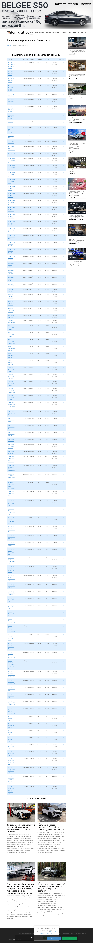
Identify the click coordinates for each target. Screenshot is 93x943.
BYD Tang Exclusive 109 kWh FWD (11, 348)
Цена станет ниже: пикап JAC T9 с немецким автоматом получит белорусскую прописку (51, 887)
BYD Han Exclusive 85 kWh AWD (11, 296)
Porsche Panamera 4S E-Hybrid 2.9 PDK (11, 770)
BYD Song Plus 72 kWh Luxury (11, 334)
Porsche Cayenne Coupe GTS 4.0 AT (11, 637)
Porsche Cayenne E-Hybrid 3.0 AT (11, 681)
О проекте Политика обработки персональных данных (31, 933)
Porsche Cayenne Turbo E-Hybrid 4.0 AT (11, 710)
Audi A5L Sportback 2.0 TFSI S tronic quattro (11, 65)
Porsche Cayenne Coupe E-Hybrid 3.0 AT (11, 628)
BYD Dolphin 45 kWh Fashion (11, 264)
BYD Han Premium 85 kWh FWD (11, 310)
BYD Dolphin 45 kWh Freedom (11, 271)
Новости (64, 33)
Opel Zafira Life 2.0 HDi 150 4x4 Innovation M (11, 468)
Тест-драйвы (72, 33)
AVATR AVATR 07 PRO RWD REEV (11, 181)
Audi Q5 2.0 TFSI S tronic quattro (11, 101)
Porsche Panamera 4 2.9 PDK (11, 753)
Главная (9, 45)
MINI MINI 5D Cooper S (11, 452)
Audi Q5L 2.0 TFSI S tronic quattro (11, 116)
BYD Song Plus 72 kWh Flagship (11, 327)
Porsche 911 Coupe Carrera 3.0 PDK (11, 551)
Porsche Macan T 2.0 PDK (11, 739)
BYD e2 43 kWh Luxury (11, 290)
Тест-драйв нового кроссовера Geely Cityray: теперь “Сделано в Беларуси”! (51, 827)
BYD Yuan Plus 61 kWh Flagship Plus (11, 390)
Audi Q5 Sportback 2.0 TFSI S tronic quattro (11, 109)
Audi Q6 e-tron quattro (11, 123)
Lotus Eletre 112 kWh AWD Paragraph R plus (11, 405)
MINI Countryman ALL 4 (11, 420)
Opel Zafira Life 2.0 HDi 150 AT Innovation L (11, 485)
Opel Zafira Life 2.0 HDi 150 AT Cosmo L (11, 476)
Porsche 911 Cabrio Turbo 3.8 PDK (11, 537)
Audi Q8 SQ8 (11, 153)
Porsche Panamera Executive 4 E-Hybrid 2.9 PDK (11, 779)
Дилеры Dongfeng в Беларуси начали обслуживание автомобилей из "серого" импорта (21, 828)
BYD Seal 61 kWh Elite (11, 316)
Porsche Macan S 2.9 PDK (11, 732)
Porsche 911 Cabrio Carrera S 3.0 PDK (11, 529)
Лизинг (48, 33)
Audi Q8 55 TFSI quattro (11, 142)
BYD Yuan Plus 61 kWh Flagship (11, 383)
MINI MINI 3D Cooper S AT (11, 440)
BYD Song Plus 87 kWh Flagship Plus (11, 341)
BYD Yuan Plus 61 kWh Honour (11, 397)
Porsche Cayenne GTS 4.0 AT (11, 688)
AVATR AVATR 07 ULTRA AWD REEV (11, 195)
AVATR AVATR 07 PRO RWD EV (11, 174)
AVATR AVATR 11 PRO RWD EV (11, 202)
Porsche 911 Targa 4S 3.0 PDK (11, 606)
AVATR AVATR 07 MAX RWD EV (11, 160)
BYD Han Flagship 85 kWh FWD (11, 303)
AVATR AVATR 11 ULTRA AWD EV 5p (11, 216)
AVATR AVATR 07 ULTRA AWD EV (11, 188)
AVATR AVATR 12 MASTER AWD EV (11, 223)
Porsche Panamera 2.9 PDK (11, 746)
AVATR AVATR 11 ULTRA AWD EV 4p (11, 209)
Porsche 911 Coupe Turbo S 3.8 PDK (11, 592)
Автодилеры (56, 33)
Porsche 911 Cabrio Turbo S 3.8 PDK (11, 543)
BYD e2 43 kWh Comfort (11, 285)
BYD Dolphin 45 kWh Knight (11, 278)
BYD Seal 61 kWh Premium (11, 321)
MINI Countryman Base (11, 427)
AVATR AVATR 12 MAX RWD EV (11, 230)
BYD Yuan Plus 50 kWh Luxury (11, 369)
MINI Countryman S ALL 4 (11, 434)
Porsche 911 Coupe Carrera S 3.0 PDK (11, 578)
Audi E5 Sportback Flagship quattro (10, 88)
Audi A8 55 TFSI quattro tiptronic (11, 73)
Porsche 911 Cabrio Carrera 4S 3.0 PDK (11, 520)
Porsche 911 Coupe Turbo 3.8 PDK (11, 585)
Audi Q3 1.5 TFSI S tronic (11, 95)
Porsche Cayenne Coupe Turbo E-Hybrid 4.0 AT (11, 664)
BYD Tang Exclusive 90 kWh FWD (11, 355)
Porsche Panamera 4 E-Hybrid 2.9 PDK (11, 761)
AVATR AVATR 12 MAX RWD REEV (11, 237)
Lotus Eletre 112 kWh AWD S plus (11, 413)
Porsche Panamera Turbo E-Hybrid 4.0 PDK (11, 790)
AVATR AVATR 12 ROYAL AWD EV (11, 244)
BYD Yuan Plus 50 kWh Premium (11, 376)
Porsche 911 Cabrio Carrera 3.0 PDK (11, 503)
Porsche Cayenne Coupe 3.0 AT (11, 620)
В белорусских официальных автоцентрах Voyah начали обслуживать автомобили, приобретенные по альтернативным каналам (20, 888)
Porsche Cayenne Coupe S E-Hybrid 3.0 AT (11, 654)
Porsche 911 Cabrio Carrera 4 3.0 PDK (11, 511)
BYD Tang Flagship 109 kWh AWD (11, 362)
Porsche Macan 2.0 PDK (10, 718)
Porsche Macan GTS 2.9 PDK (11, 725)
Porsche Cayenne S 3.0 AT (11, 695)
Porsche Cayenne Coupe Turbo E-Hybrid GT (11, 674)
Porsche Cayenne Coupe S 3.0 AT (11, 646)
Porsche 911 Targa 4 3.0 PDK (11, 599)
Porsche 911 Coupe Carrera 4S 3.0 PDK (11, 569)
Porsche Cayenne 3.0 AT (11, 613)
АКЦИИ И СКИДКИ (39, 33)
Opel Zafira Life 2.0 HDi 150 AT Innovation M (11, 494)
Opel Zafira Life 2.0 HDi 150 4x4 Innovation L (11, 459)
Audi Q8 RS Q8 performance (11, 148)
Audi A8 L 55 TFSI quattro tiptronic (11, 80)
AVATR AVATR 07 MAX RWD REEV (11, 167)
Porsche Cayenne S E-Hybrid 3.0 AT (11, 702)
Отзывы (80, 33)
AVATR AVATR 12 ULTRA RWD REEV (11, 257)
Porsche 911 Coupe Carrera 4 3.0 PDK (11, 560)
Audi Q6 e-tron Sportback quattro (10, 129)
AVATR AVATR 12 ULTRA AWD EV (11, 251)
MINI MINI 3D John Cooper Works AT (11, 446)
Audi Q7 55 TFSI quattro (11, 136)
